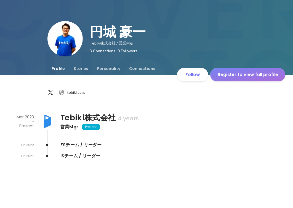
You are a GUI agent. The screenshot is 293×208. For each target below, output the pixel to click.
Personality (108, 68)
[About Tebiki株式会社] (47, 121)
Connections (142, 68)
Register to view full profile (248, 74)
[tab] (58, 68)
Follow (192, 74)
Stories (81, 68)
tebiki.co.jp (72, 92)
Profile (58, 68)
